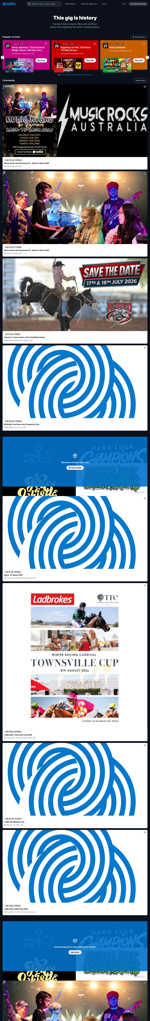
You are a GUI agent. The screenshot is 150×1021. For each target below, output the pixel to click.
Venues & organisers (89, 4)
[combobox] (44, 4)
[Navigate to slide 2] (60, 75)
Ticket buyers (71, 4)
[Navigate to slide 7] (69, 75)
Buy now (41, 60)
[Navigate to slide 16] (84, 75)
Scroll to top (75, 999)
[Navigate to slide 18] (88, 75)
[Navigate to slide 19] (89, 75)
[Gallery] (75, 57)
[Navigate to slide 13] (79, 75)
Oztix (105, 4)
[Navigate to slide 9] (72, 75)
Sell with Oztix (138, 4)
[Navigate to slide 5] (65, 75)
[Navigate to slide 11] (76, 75)
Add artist (75, 265)
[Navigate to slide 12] (77, 75)
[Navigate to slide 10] (74, 75)
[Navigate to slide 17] (86, 75)
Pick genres (75, 677)
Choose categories (75, 495)
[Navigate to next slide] (147, 57)
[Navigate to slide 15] (83, 75)
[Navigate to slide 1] (59, 75)
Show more (140, 80)
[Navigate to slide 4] (64, 75)
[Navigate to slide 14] (81, 75)
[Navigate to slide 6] (67, 75)
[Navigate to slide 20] (91, 75)
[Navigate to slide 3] (62, 75)
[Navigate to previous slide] (2, 57)
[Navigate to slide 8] (71, 75)
